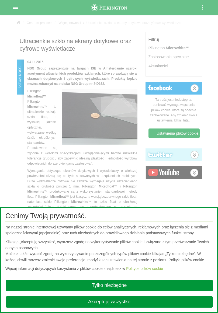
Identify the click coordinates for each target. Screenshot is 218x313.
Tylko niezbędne (109, 285)
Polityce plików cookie (144, 268)
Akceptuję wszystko (109, 301)
